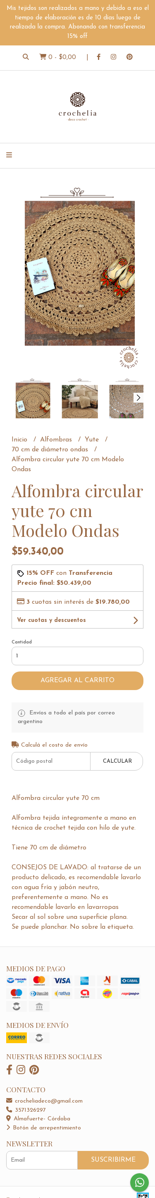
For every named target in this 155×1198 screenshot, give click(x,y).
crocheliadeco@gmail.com (44, 1101)
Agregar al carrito (77, 680)
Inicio (20, 439)
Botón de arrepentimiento (43, 1128)
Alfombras (57, 439)
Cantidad (22, 642)
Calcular (117, 761)
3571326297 (26, 1110)
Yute (93, 439)
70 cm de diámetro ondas (51, 449)
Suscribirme (113, 1160)
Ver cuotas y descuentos (51, 620)
